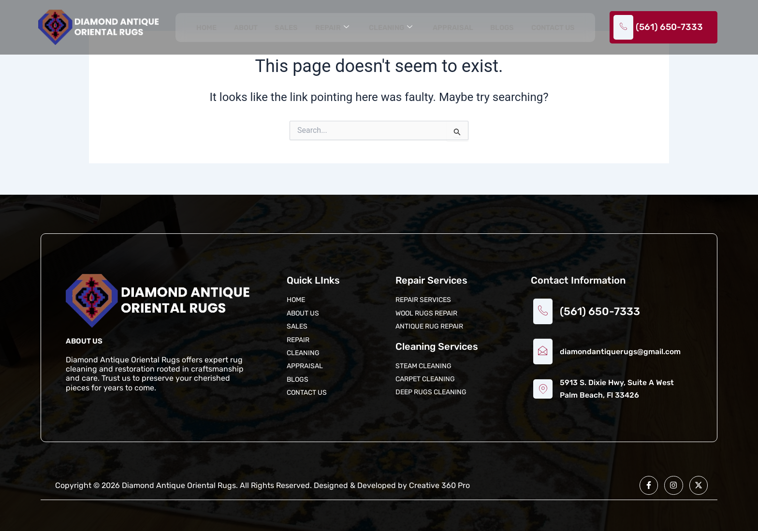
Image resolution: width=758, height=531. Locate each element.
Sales (286, 28)
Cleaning (389, 28)
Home (206, 28)
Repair (331, 28)
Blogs (501, 28)
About (245, 28)
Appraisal (452, 28)
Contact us (552, 28)
